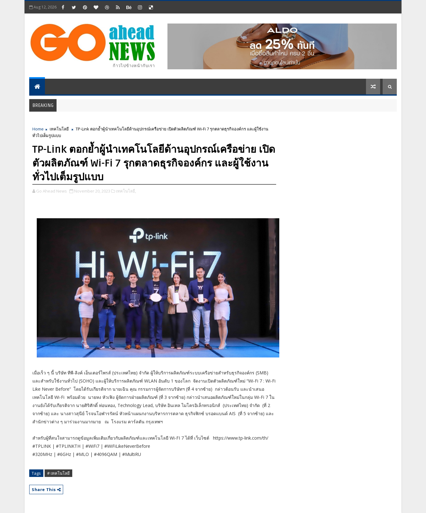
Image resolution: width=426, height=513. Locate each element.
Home (38, 129)
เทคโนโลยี (59, 129)
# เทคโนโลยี (58, 473)
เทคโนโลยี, (126, 191)
